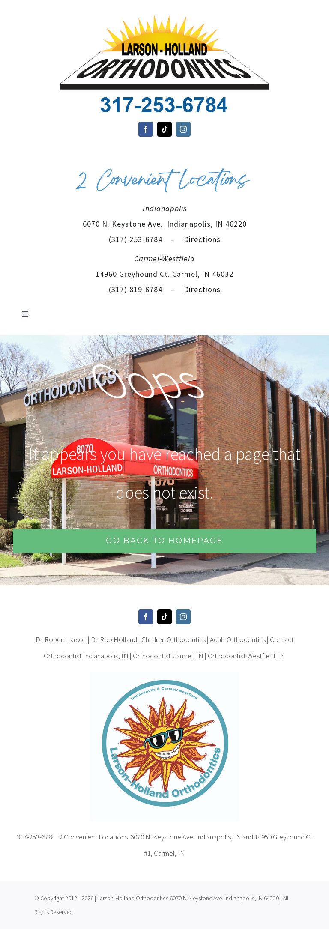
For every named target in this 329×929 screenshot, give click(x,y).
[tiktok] (164, 129)
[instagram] (183, 129)
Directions (201, 239)
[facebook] (145, 129)
